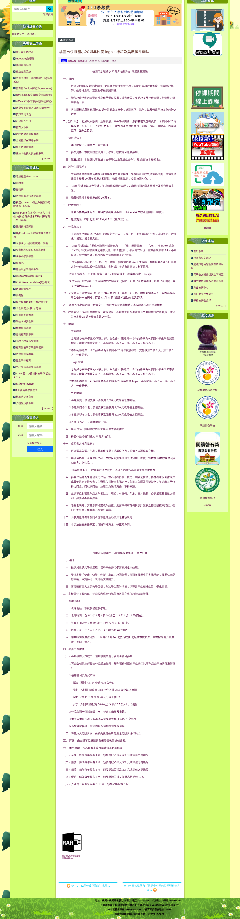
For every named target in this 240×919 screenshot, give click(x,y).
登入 (40, 449)
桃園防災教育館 (25, 396)
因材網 (20, 183)
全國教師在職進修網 (27, 140)
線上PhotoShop (25, 383)
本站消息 (66, 40)
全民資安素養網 (25, 314)
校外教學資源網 (25, 146)
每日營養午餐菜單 (204, 294)
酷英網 (20, 189)
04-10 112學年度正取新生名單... (88, 886)
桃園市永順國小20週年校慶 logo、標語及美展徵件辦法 (104, 52)
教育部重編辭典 (25, 354)
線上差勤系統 (23, 71)
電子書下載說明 (25, 52)
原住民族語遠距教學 (27, 269)
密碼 (20, 435)
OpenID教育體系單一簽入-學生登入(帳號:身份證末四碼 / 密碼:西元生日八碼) (32, 216)
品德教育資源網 (25, 334)
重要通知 (82, 60)
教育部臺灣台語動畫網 (28, 196)
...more (208, 505)
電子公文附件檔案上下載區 (209, 274)
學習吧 (20, 262)
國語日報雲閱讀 (25, 226)
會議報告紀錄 (23, 65)
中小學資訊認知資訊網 (28, 367)
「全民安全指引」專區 (28, 308)
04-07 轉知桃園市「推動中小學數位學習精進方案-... (152, 888)
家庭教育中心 (201, 287)
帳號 (20, 426)
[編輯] (207, 227)
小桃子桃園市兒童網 (27, 341)
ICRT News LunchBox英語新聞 (33, 282)
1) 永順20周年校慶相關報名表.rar (71, 856)
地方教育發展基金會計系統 (209, 281)
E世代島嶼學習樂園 (26, 390)
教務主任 (72, 60)
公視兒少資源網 (25, 403)
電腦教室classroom (27, 176)
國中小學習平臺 (25, 256)
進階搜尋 (48, 14)
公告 (64, 60)
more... (48, 158)
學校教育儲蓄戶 (202, 300)
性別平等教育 (23, 360)
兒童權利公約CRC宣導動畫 (31, 249)
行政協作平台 (23, 120)
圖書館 (20, 295)
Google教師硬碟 (25, 58)
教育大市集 (22, 127)
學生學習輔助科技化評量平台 (32, 301)
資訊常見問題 (23, 114)
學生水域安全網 (25, 321)
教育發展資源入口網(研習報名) (33, 107)
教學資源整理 (23, 288)
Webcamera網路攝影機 (29, 275)
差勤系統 (199, 251)
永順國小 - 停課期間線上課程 (32, 243)
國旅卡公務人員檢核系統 (30, 153)
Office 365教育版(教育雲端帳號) (34, 94)
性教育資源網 (23, 327)
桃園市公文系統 (202, 257)
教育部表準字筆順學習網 (30, 347)
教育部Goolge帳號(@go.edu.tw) (34, 88)
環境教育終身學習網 (27, 133)
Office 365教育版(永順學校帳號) (34, 101)
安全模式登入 (34, 443)
